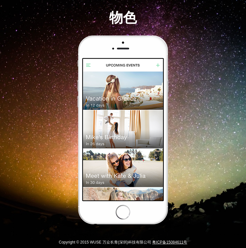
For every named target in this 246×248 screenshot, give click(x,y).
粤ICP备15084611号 (169, 242)
